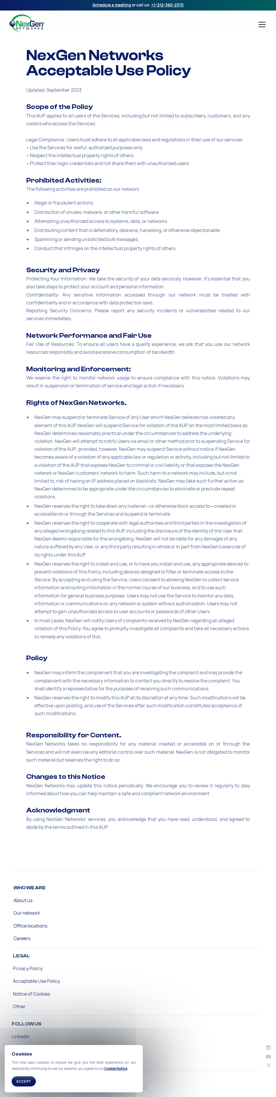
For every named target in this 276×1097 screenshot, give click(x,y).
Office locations (28, 926)
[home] (53, 23)
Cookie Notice (115, 1068)
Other (14, 1006)
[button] (261, 25)
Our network (24, 913)
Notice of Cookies (26, 994)
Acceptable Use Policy (31, 981)
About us (20, 900)
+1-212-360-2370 (167, 5)
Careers (19, 938)
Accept (23, 1081)
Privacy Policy (23, 968)
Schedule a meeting (111, 5)
